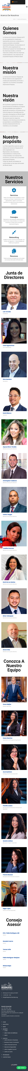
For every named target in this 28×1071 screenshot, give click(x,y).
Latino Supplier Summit (10, 1049)
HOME (4, 1022)
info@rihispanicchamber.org (10, 997)
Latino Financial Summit (10, 1044)
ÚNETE (5, 1035)
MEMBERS (5, 1029)
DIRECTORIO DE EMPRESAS (10, 1033)
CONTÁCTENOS (7, 1057)
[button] (22, 1067)
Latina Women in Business (11, 1040)
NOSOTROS (5, 1024)
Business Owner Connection (11, 1042)
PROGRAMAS (6, 1055)
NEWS (4, 1026)
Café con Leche (8, 1051)
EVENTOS (5, 1038)
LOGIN (5, 1030)
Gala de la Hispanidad (10, 1047)
